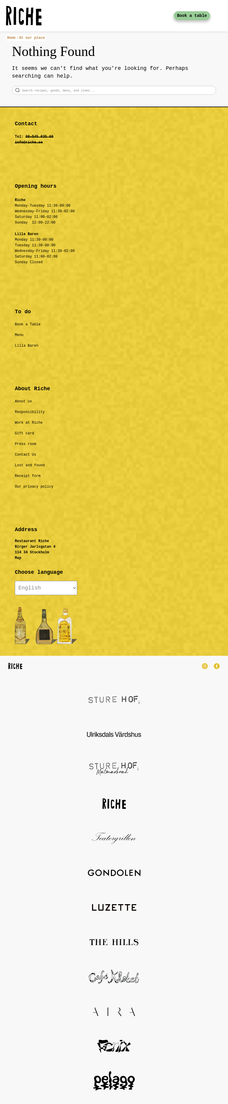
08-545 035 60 (39, 137)
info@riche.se (29, 142)
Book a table (192, 15)
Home (11, 38)
